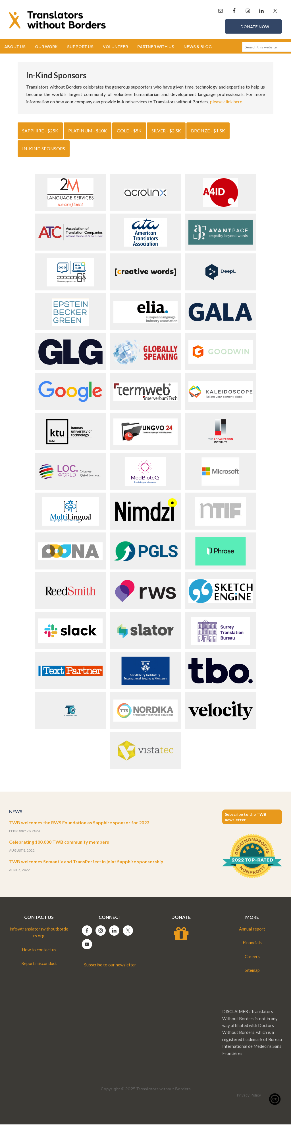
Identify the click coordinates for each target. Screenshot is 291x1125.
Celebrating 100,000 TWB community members (59, 842)
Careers (252, 957)
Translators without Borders (57, 20)
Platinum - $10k (87, 131)
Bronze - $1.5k (208, 131)
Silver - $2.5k (166, 131)
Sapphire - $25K (40, 131)
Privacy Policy (249, 1095)
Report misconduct (39, 963)
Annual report (252, 929)
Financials (252, 943)
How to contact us (39, 950)
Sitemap (252, 970)
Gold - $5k (129, 131)
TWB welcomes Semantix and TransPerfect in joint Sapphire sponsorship (86, 862)
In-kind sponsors (43, 149)
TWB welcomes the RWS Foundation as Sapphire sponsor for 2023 (79, 823)
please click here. (226, 102)
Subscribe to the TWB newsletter (245, 817)
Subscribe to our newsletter (110, 965)
